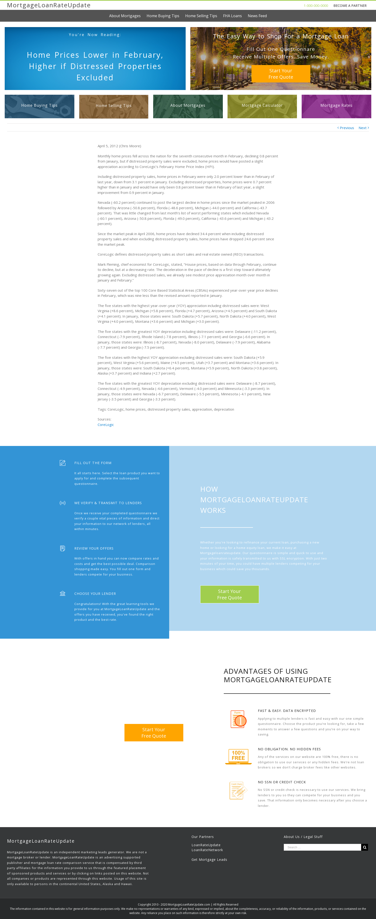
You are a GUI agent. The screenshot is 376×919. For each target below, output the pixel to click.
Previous (347, 127)
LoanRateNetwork (207, 850)
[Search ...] (322, 847)
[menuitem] (128, 16)
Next (363, 127)
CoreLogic (106, 424)
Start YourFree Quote (280, 73)
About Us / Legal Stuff (303, 836)
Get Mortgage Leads (209, 859)
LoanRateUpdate (206, 845)
